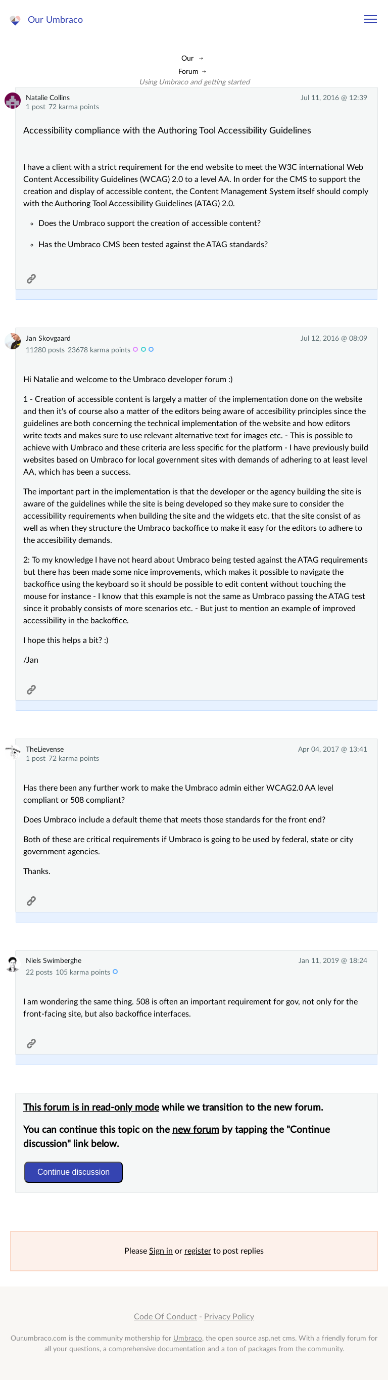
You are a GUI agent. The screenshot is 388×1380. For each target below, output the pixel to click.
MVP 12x (135, 350)
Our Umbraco (55, 20)
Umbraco (187, 1338)
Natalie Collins (48, 98)
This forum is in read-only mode (91, 1108)
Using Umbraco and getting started (194, 82)
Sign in (161, 1251)
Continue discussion (73, 1172)
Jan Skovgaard (48, 338)
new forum (195, 1130)
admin (143, 350)
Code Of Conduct (165, 1317)
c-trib (151, 350)
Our (187, 58)
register (197, 1251)
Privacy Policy (229, 1317)
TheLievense (45, 749)
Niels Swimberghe (53, 960)
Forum (188, 71)
